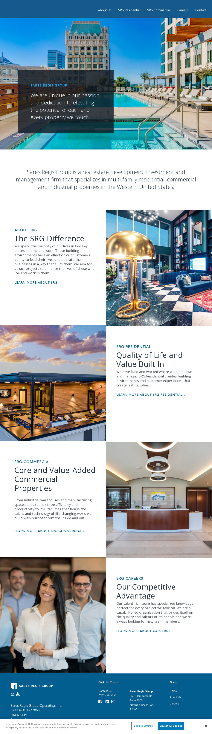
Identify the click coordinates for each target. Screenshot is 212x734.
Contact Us (105, 691)
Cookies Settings (143, 725)
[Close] (206, 726)
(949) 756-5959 (107, 694)
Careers (183, 10)
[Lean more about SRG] (37, 282)
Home (173, 691)
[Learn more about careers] (143, 648)
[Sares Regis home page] (25, 8)
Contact (200, 10)
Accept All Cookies (171, 725)
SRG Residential (129, 10)
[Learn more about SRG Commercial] (49, 531)
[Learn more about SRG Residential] (151, 411)
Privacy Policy (19, 714)
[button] (204, 74)
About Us (105, 10)
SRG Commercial (159, 10)
